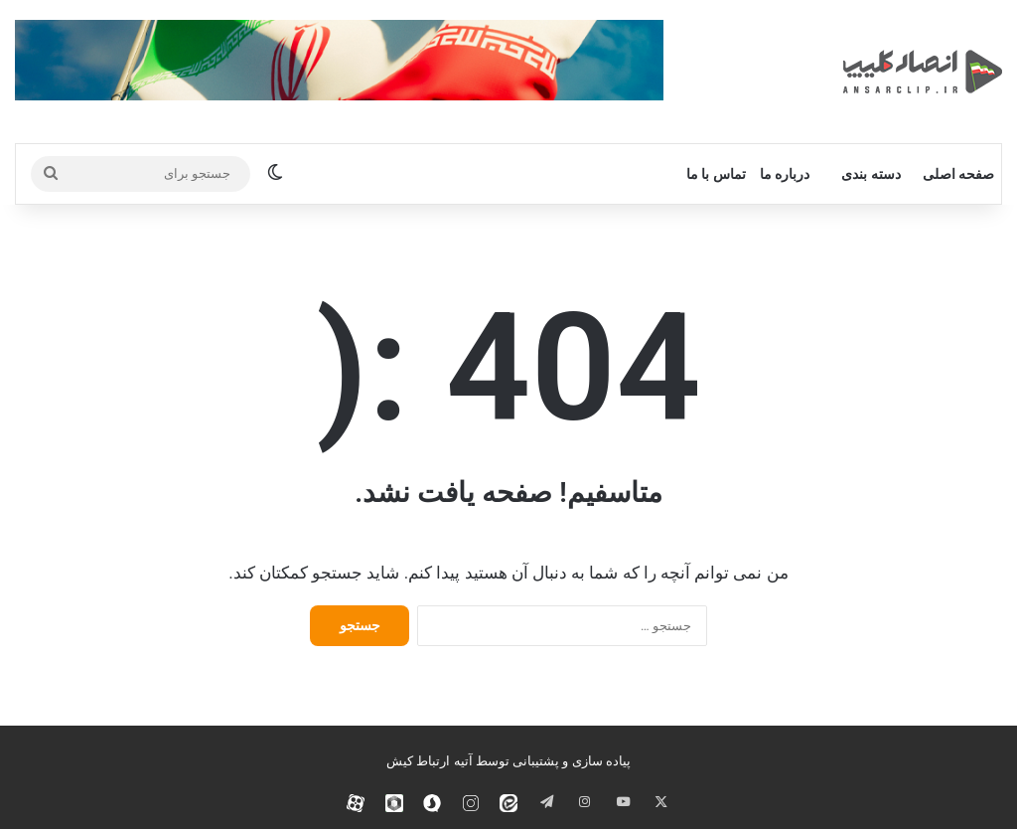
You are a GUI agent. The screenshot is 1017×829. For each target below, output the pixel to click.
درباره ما (784, 174)
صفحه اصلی (958, 174)
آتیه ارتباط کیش (429, 760)
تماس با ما (716, 174)
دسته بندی (870, 174)
